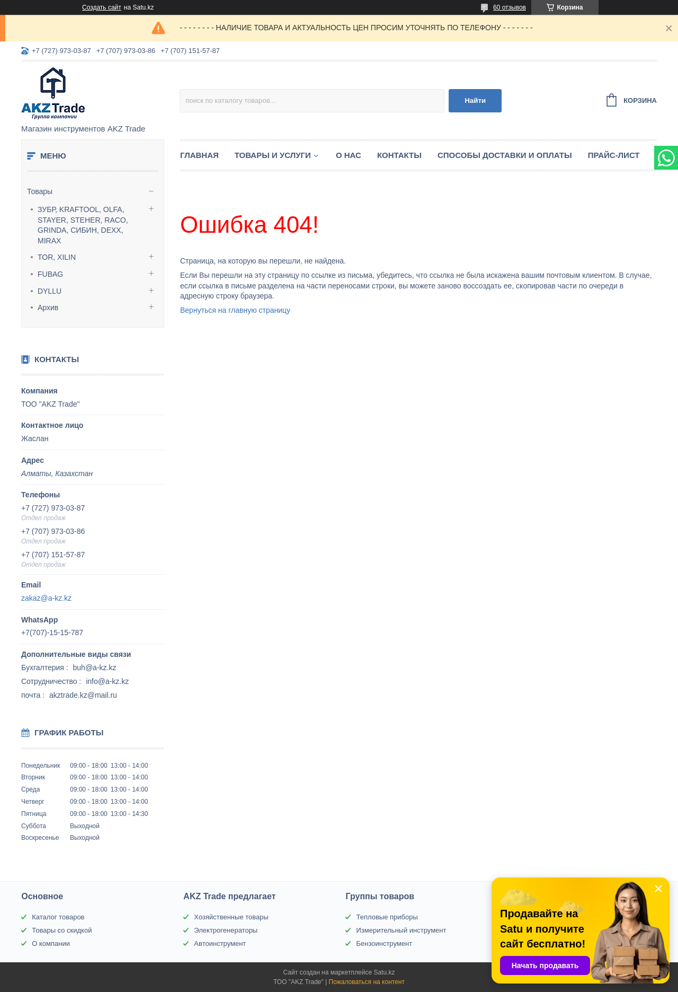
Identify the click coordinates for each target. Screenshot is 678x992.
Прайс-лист (614, 155)
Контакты (399, 155)
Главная (199, 155)
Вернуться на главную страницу (235, 310)
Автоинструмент (220, 943)
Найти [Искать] (475, 100)
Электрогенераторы (225, 930)
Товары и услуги (273, 155)
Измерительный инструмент (401, 930)
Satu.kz (384, 972)
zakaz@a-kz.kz (46, 598)
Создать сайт (101, 7)
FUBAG (50, 274)
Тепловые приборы (386, 917)
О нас (348, 155)
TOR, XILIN (57, 257)
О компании (51, 943)
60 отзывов (509, 7)
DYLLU (49, 291)
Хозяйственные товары (231, 917)
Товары (39, 191)
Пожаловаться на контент (367, 982)
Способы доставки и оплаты (505, 155)
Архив (48, 307)
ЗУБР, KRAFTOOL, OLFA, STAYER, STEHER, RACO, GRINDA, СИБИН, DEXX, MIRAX (83, 225)
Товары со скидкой (62, 930)
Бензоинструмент (384, 943)
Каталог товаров (58, 917)
